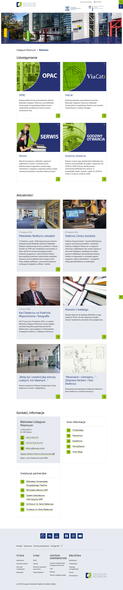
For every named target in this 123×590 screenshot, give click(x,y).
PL (95, 2)
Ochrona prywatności (41, 546)
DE (100, 2)
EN (98, 2)
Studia (20, 555)
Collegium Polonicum (26, 50)
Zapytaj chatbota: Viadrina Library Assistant (36, 454)
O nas (36, 555)
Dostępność (55, 546)
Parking (52, 572)
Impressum (28, 546)
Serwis (71, 572)
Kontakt (19, 546)
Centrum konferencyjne (58, 557)
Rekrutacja (20, 572)
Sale (51, 568)
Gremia (35, 564)
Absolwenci (20, 560)
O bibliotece (73, 564)
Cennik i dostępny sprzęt (58, 575)
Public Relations (38, 572)
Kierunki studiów (22, 564)
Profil (35, 560)
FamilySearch (73, 576)
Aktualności (73, 560)
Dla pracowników (86, 2)
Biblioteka (75, 555)
